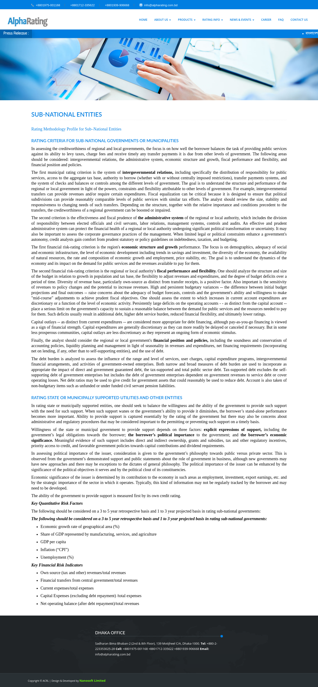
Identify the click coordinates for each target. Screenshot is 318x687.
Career (266, 20)
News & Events (242, 20)
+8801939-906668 (117, 5)
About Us (162, 20)
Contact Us (299, 20)
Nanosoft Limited (92, 680)
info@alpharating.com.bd (158, 5)
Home (143, 20)
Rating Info (212, 20)
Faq (281, 20)
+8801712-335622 (82, 5)
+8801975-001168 (48, 5)
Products (186, 20)
